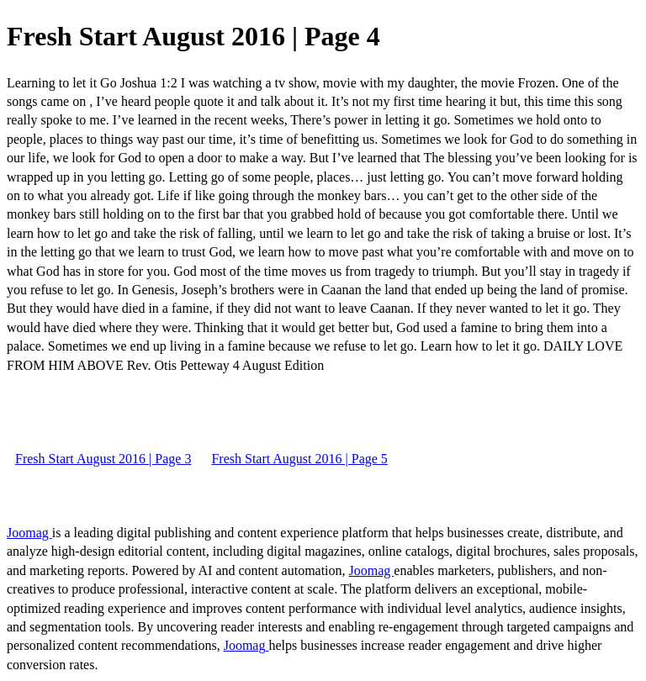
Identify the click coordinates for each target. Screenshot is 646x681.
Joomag (29, 532)
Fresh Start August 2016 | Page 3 (103, 458)
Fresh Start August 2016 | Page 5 (299, 458)
